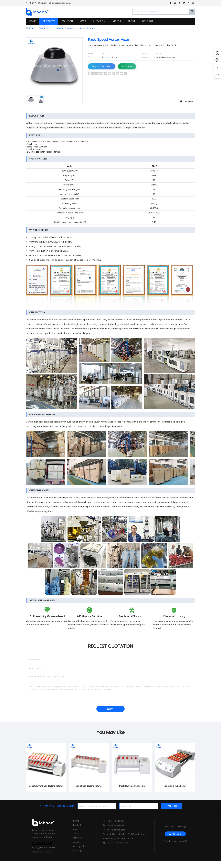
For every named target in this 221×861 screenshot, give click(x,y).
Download (187, 101)
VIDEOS (117, 21)
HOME (32, 21)
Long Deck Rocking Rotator (89, 786)
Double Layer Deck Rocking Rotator (46, 786)
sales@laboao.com (61, 3)
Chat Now (127, 66)
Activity (77, 842)
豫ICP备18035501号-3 (42, 851)
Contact (77, 837)
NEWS (82, 21)
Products (77, 825)
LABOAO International (117, 842)
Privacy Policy (80, 846)
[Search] (192, 11)
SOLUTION (67, 21)
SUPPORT (99, 21)
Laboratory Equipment (65, 28)
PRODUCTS (49, 21)
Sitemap (77, 850)
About (76, 833)
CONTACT (147, 21)
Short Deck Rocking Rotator (132, 786)
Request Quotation (101, 66)
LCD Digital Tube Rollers (175, 786)
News (75, 829)
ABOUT (131, 21)
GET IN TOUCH (175, 833)
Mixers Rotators (87, 28)
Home (76, 820)
